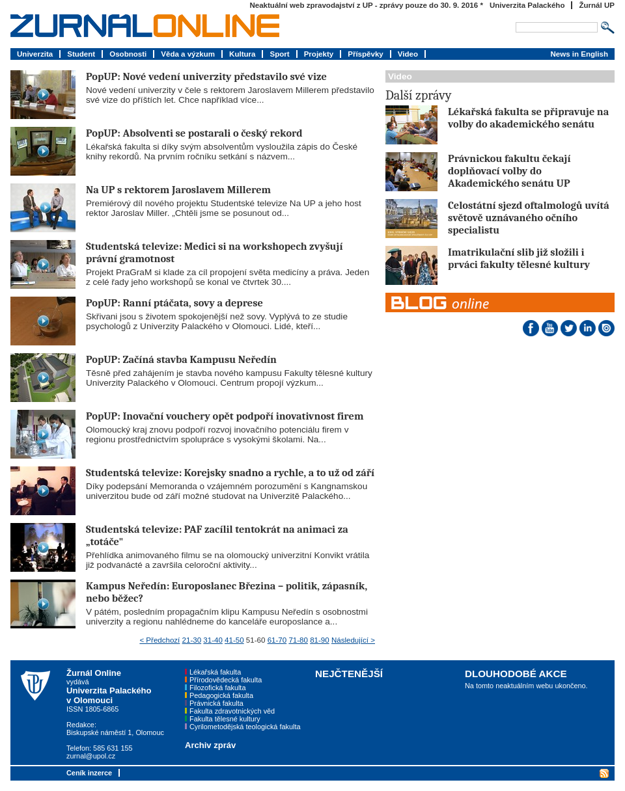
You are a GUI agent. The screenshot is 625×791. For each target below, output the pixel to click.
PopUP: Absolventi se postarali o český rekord (194, 133)
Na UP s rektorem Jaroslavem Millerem (178, 189)
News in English (579, 54)
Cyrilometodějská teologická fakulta (244, 727)
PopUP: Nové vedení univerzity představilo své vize (206, 76)
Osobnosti (127, 54)
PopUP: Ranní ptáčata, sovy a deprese (174, 303)
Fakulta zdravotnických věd (232, 711)
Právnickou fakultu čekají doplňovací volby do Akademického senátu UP (509, 170)
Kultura (242, 54)
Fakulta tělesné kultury (224, 719)
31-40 (213, 640)
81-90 (319, 640)
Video (408, 54)
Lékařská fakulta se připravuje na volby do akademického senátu (528, 117)
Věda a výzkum (188, 54)
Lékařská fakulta (215, 672)
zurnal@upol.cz (90, 756)
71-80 (298, 640)
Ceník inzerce (89, 773)
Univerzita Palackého (527, 5)
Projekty (319, 54)
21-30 (192, 640)
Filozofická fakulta (217, 687)
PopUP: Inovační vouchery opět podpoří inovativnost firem (224, 416)
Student (81, 54)
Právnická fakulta (216, 703)
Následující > (353, 640)
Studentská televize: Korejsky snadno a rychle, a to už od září (230, 472)
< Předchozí (159, 640)
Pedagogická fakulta (221, 695)
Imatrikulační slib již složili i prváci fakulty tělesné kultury (519, 258)
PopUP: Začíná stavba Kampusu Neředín (181, 359)
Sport (279, 54)
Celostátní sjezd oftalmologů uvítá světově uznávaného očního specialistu (528, 217)
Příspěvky (365, 54)
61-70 (277, 640)
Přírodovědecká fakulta (225, 680)
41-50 (234, 640)
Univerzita (35, 54)
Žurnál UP (597, 5)
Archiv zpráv (210, 745)
